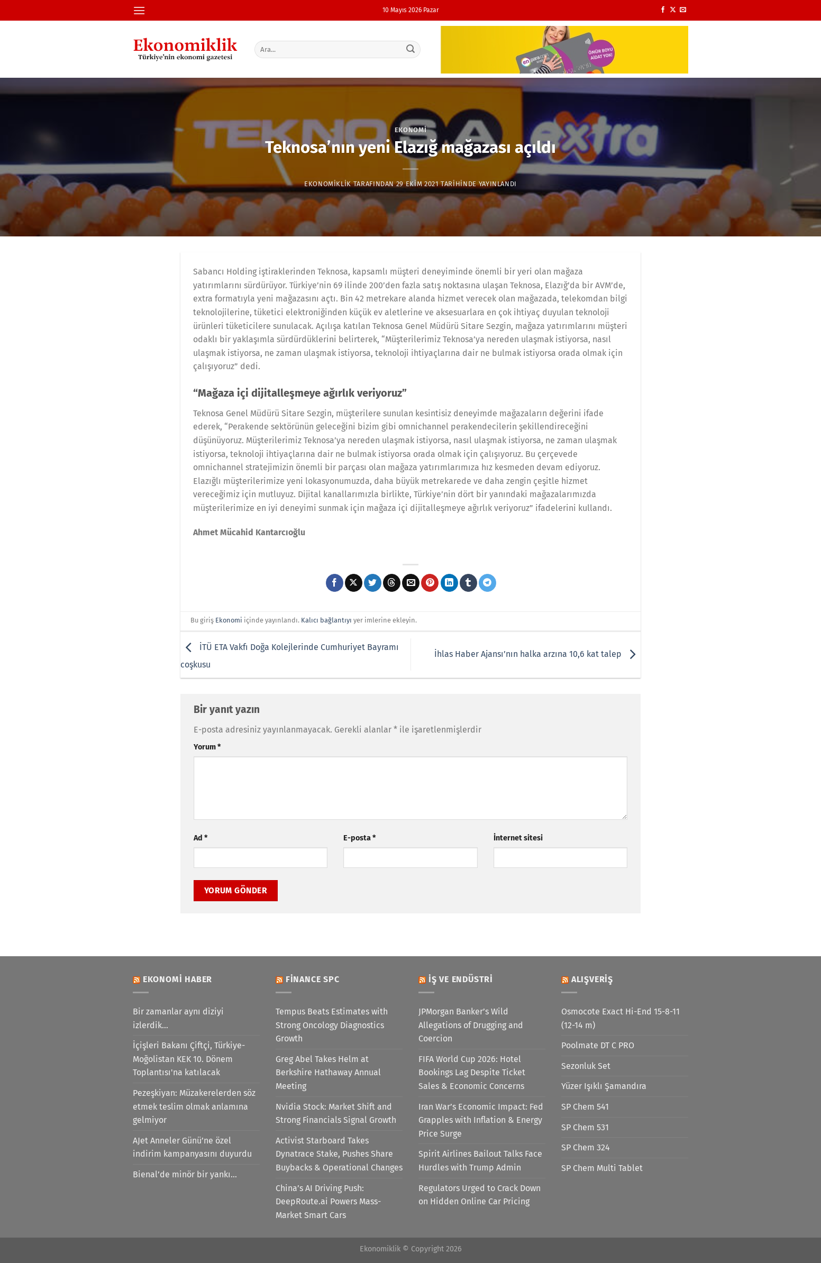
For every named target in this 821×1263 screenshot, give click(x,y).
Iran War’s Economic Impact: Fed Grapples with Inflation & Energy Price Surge (480, 1120)
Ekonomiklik (327, 184)
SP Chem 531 (585, 1127)
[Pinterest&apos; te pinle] (430, 583)
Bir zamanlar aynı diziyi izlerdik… (178, 1018)
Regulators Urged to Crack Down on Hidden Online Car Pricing (479, 1195)
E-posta (359, 838)
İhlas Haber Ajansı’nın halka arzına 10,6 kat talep (537, 654)
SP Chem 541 (585, 1107)
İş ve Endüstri (460, 979)
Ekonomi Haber (177, 979)
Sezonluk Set (585, 1066)
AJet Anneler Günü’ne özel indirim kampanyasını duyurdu (192, 1147)
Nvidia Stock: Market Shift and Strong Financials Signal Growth (336, 1113)
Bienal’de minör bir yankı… (185, 1174)
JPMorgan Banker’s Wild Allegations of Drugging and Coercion (470, 1025)
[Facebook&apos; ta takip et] (663, 10)
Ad (200, 838)
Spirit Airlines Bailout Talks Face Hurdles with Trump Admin (480, 1161)
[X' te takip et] (673, 10)
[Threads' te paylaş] (391, 583)
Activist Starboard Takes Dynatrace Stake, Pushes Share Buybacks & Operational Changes (339, 1154)
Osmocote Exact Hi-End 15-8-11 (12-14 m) (620, 1018)
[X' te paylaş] (353, 583)
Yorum (207, 747)
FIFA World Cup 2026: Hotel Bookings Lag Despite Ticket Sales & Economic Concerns (471, 1072)
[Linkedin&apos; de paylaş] (449, 583)
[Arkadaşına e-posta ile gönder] (410, 583)
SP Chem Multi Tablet (602, 1168)
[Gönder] (411, 49)
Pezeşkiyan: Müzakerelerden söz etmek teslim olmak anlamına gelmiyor (194, 1106)
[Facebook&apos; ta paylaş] (334, 583)
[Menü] (139, 10)
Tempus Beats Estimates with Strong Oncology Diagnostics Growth (332, 1025)
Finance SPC (313, 979)
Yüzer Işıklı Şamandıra (603, 1086)
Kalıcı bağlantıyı (326, 620)
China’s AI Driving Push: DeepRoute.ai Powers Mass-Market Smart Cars (328, 1201)
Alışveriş (592, 979)
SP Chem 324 (585, 1147)
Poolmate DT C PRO (597, 1045)
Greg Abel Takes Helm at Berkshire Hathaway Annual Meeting (328, 1072)
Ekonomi (411, 130)
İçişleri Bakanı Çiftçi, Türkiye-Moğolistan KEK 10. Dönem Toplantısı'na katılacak (189, 1058)
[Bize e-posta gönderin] (683, 10)
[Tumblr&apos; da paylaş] (468, 583)
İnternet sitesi (518, 838)
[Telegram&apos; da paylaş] (487, 583)
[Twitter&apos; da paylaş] (372, 583)
